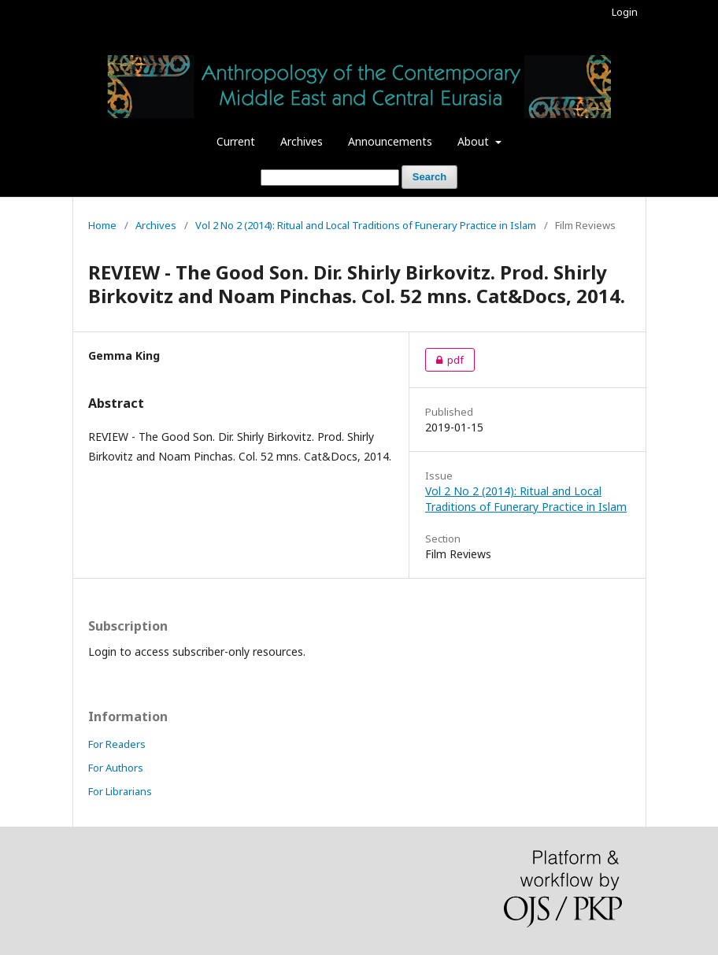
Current (236, 141)
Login (625, 12)
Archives (301, 141)
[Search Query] (330, 177)
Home (102, 225)
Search (429, 177)
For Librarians (120, 791)
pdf (444, 360)
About (474, 141)
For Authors (115, 768)
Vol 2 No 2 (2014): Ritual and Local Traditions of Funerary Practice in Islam (365, 225)
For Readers (117, 744)
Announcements (390, 141)
